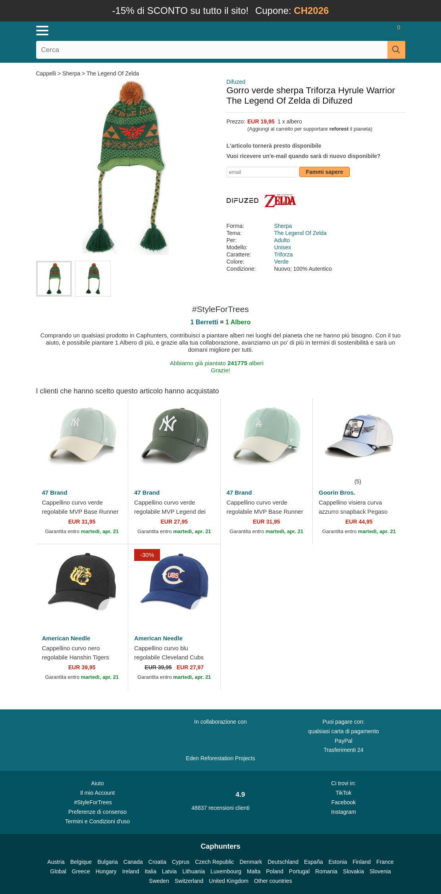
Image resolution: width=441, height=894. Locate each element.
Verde (281, 261)
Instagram (343, 812)
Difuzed (236, 82)
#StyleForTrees (97, 801)
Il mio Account (97, 793)
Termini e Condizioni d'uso (97, 821)
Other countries (273, 881)
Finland (361, 862)
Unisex (282, 247)
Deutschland (283, 862)
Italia (150, 871)
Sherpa (71, 73)
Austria (56, 862)
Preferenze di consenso (97, 812)
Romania (326, 871)
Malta (253, 871)
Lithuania (193, 871)
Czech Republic (214, 862)
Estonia (337, 862)
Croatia (157, 862)
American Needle (66, 638)
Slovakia (353, 871)
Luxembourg (225, 871)
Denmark (250, 862)
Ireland (130, 871)
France (385, 862)
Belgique (81, 862)
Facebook (343, 802)
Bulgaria (107, 862)
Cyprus (180, 862)
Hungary (106, 871)
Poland (274, 871)
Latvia (169, 871)
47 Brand (54, 492)
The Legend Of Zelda (113, 73)
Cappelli (47, 73)
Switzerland (189, 881)
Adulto (282, 240)
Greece (81, 871)
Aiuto (97, 783)
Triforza (283, 254)
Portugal (299, 871)
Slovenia (380, 871)
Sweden (159, 881)
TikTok (343, 793)
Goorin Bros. (337, 492)
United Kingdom (228, 881)
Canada (133, 862)
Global (58, 871)
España (313, 862)
